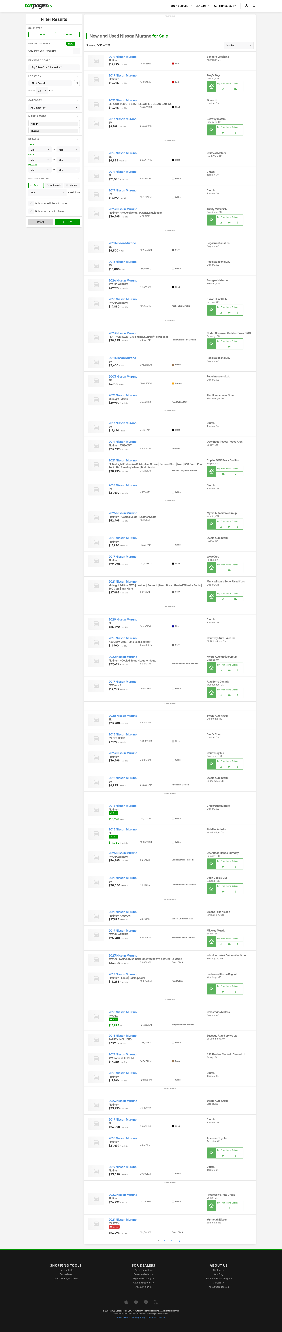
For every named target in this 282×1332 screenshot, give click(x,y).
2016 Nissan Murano (123, 806)
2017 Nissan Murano (123, 119)
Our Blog (218, 1274)
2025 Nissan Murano (123, 513)
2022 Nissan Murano (123, 657)
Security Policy (138, 1317)
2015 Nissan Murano (123, 153)
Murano (54, 131)
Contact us (218, 1270)
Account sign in (144, 1287)
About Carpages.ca (218, 1287)
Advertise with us (144, 1270)
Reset (40, 221)
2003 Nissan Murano (123, 376)
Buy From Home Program (219, 1278)
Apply (67, 221)
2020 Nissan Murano (123, 619)
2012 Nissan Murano (123, 778)
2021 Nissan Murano (123, 100)
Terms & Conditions (156, 1317)
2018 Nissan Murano (123, 299)
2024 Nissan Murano (123, 280)
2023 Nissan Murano (123, 209)
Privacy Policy (123, 1317)
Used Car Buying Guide (66, 1278)
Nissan (54, 124)
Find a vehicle (66, 1270)
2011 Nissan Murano (122, 243)
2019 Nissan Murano (123, 57)
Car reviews (66, 1274)
